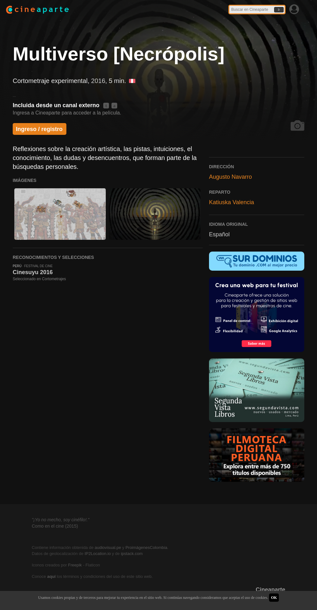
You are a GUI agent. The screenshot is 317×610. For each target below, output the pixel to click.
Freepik (75, 565)
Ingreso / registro (39, 129)
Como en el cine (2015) (55, 526)
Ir (279, 9)
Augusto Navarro (230, 177)
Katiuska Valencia (231, 202)
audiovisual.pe (108, 547)
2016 (98, 80)
